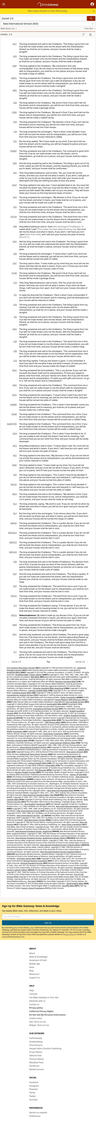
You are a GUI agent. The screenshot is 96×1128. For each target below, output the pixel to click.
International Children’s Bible (63, 743)
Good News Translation (53, 734)
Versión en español (38, 1112)
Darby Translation (68, 697)
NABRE (13, 404)
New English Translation (34, 804)
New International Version (28, 811)
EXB (15, 226)
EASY (14, 185)
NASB (14, 414)
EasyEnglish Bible (54, 704)
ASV (15, 56)
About (32, 953)
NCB (15, 433)
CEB (15, 122)
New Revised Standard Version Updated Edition (60, 852)
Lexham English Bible (37, 763)
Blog (31, 970)
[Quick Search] (43, 18)
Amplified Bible (13, 672)
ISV (15, 295)
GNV (15, 241)
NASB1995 (12, 424)
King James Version (74, 752)
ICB (15, 282)
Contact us (34, 1004)
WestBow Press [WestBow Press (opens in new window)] (36, 1062)
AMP (14, 66)
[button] (92, 4)
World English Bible (74, 883)
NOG (14, 395)
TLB (15, 360)
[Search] (91, 18)
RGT (15, 574)
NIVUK (14, 484)
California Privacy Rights (41, 1011)
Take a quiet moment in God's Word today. (47, 10)
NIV (15, 474)
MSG (14, 370)
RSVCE (14, 596)
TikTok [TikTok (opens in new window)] (32, 1092)
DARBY (13, 151)
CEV (15, 141)
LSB (15, 341)
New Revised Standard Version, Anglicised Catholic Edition (40, 838)
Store (31, 967)
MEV (15, 385)
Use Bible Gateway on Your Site (43, 997)
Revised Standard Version (32, 863)
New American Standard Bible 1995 (38, 795)
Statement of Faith (38, 960)
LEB (15, 351)
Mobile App (34, 963)
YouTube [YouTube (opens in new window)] (33, 1099)
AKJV (14, 329)
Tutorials (33, 994)
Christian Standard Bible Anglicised (48, 688)
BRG (15, 90)
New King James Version (34, 820)
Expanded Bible (49, 720)
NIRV (14, 465)
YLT (15, 652)
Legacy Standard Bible (66, 756)
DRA (15, 163)
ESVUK (14, 216)
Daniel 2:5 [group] (6, 34)
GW (15, 253)
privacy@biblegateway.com (13, 936)
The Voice (32, 881)
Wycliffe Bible (68, 886)
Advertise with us (37, 1001)
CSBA (14, 112)
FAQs (31, 990)
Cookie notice (35, 1018)
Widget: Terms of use (39, 1025)
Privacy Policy (68, 934)
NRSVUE (13, 552)
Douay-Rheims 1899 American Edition (71, 699)
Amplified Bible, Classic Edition (28, 674)
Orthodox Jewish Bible (26, 858)
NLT (15, 513)
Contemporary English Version (20, 695)
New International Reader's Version (71, 806)
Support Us (34, 977)
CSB (15, 102)
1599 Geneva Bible (52, 722)
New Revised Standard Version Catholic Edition (60, 845)
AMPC (14, 78)
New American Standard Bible (60, 790)
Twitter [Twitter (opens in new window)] (32, 1096)
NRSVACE (12, 532)
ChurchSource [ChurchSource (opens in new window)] (35, 1045)
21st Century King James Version (21, 668)
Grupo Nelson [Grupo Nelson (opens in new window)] (35, 1052)
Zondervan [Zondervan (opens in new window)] (34, 1065)
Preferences (34, 1116)
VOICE (14, 615)
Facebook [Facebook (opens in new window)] (33, 1082)
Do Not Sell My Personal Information (47, 1014)
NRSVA (13, 523)
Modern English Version (25, 772)
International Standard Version (33, 747)
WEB (14, 625)
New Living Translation (72, 824)
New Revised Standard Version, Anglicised (33, 831)
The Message (40, 770)
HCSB (14, 273)
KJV (15, 317)
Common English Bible (38, 690)
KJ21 (15, 44)
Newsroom (34, 974)
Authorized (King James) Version (34, 754)
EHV (15, 197)
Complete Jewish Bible (21, 693)
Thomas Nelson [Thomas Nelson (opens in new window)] (36, 1059)
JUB (15, 304)
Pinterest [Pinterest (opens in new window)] (33, 1089)
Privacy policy (36, 1007)
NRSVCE (13, 542)
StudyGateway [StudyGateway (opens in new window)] (36, 1041)
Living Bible (50, 765)
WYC (14, 634)
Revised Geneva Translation (35, 861)
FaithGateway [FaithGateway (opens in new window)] (35, 1038)
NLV (15, 503)
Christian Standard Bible (65, 681)
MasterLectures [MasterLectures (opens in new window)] (36, 1069)
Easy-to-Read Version (75, 702)
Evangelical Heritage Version (45, 709)
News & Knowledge (38, 956)
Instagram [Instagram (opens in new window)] (34, 1085)
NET (15, 455)
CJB (15, 131)
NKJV (14, 494)
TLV (15, 605)
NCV (15, 445)
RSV (15, 586)
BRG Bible (35, 677)
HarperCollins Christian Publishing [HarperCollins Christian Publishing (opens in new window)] (45, 1048)
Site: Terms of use (37, 1021)
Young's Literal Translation (32, 888)
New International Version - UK (30, 815)
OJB (15, 561)
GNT (15, 263)
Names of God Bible (78, 774)
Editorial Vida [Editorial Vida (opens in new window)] (35, 1055)
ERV (15, 173)
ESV (15, 207)
